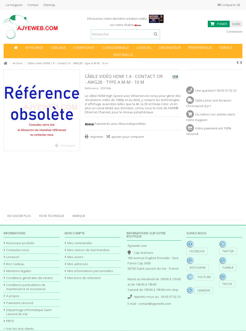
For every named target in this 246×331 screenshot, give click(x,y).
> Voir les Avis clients (19, 328)
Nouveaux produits (20, 243)
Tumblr (228, 268)
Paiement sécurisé (19, 303)
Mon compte (75, 233)
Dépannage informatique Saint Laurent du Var (28, 312)
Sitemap (49, 5)
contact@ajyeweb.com (154, 303)
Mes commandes (79, 243)
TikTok (227, 284)
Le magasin (14, 5)
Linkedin (203, 290)
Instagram (198, 268)
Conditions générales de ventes (29, 278)
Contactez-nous (17, 250)
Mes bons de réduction (84, 278)
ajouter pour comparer (127, 136)
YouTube (204, 277)
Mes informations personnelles (90, 271)
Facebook (197, 251)
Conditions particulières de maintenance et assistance (26, 287)
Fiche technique (51, 216)
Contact (32, 5)
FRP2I (10, 321)
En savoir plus (19, 216)
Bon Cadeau (15, 264)
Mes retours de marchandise (88, 250)
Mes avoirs (75, 257)
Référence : (92, 88)
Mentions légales (18, 271)
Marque (79, 216)
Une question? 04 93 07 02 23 (216, 90)
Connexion (234, 31)
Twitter (228, 251)
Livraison (12, 257)
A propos (12, 296)
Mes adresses (77, 264)
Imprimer (96, 136)
